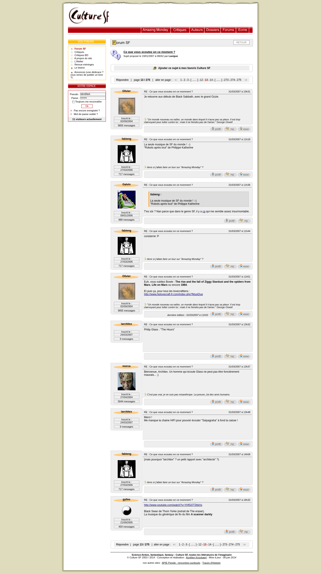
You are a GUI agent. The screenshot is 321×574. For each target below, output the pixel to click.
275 (239, 79)
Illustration (156, 30)
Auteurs (197, 30)
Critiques (180, 30)
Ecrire (242, 30)
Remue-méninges (84, 64)
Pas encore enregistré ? (87, 110)
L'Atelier (78, 61)
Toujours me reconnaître (87, 101)
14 (211, 79)
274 (232, 79)
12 (201, 79)
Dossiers (212, 30)
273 (226, 79)
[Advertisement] (186, 16)
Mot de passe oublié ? (86, 114)
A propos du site (83, 58)
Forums (228, 30)
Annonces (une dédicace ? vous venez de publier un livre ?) (86, 75)
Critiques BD (81, 55)
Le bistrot (79, 67)
